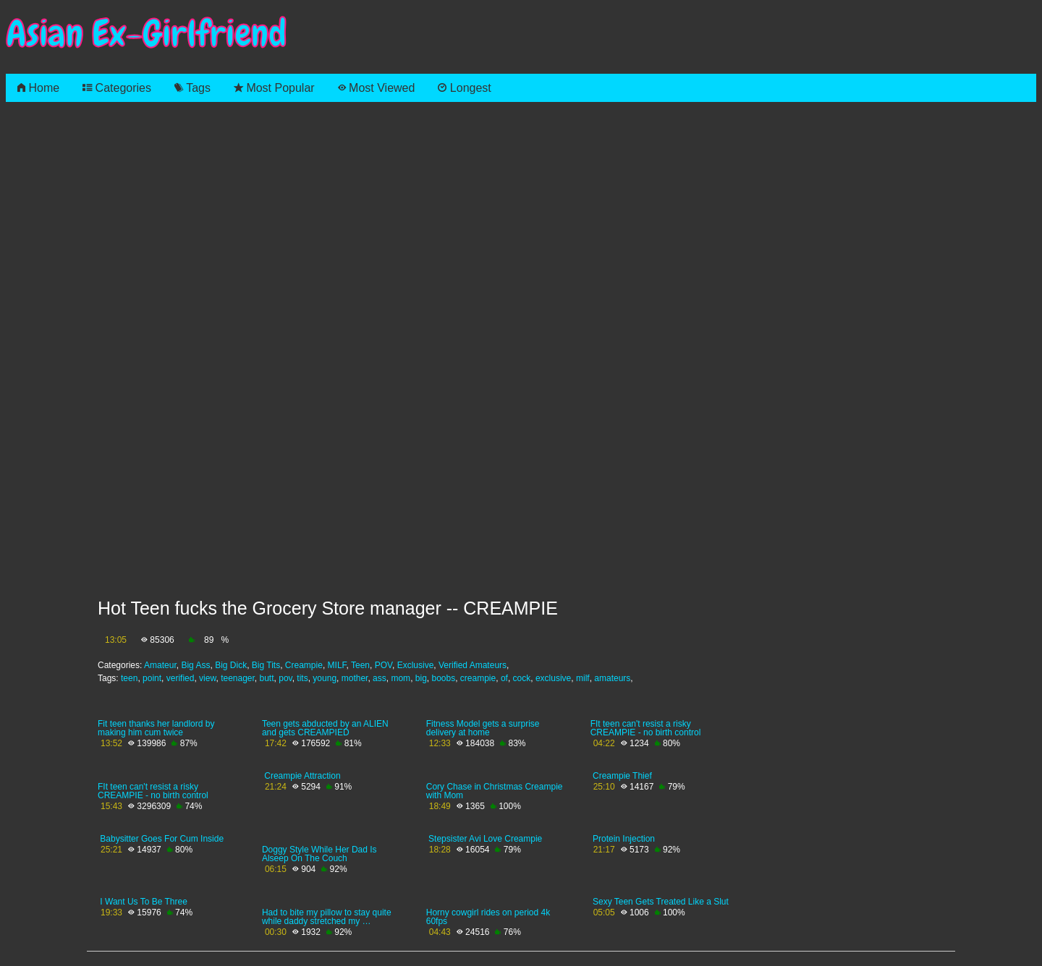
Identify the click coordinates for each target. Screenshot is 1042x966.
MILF (337, 665)
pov (285, 678)
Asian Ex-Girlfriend (146, 33)
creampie (478, 678)
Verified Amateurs (473, 665)
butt (267, 678)
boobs (443, 678)
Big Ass (195, 665)
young (324, 678)
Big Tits (266, 665)
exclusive (553, 678)
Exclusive (415, 665)
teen (129, 678)
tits (302, 678)
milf (583, 678)
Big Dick (231, 665)
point (152, 678)
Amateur (160, 665)
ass (379, 678)
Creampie (304, 665)
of (504, 678)
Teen (360, 665)
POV (383, 665)
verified (180, 678)
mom (400, 678)
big (421, 678)
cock (522, 678)
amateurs (612, 678)
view (207, 678)
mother (355, 678)
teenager (238, 678)
